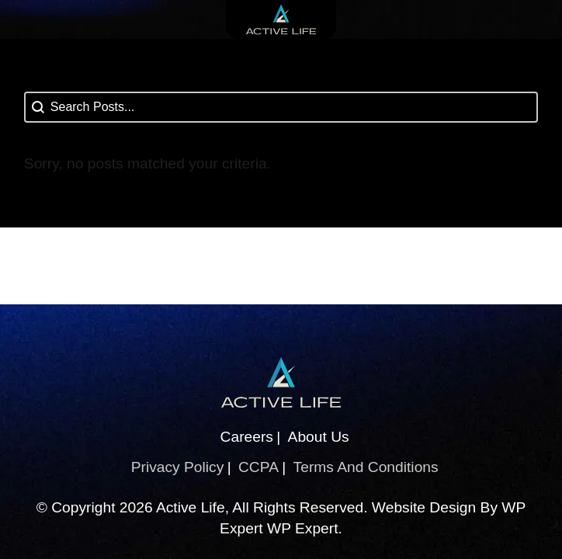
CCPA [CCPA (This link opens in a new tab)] (258, 467)
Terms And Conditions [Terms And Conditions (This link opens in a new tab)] (366, 467)
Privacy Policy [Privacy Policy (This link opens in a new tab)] (177, 467)
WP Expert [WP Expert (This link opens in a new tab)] (302, 528)
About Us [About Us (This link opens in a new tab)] (318, 437)
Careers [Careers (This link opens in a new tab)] (246, 437)
